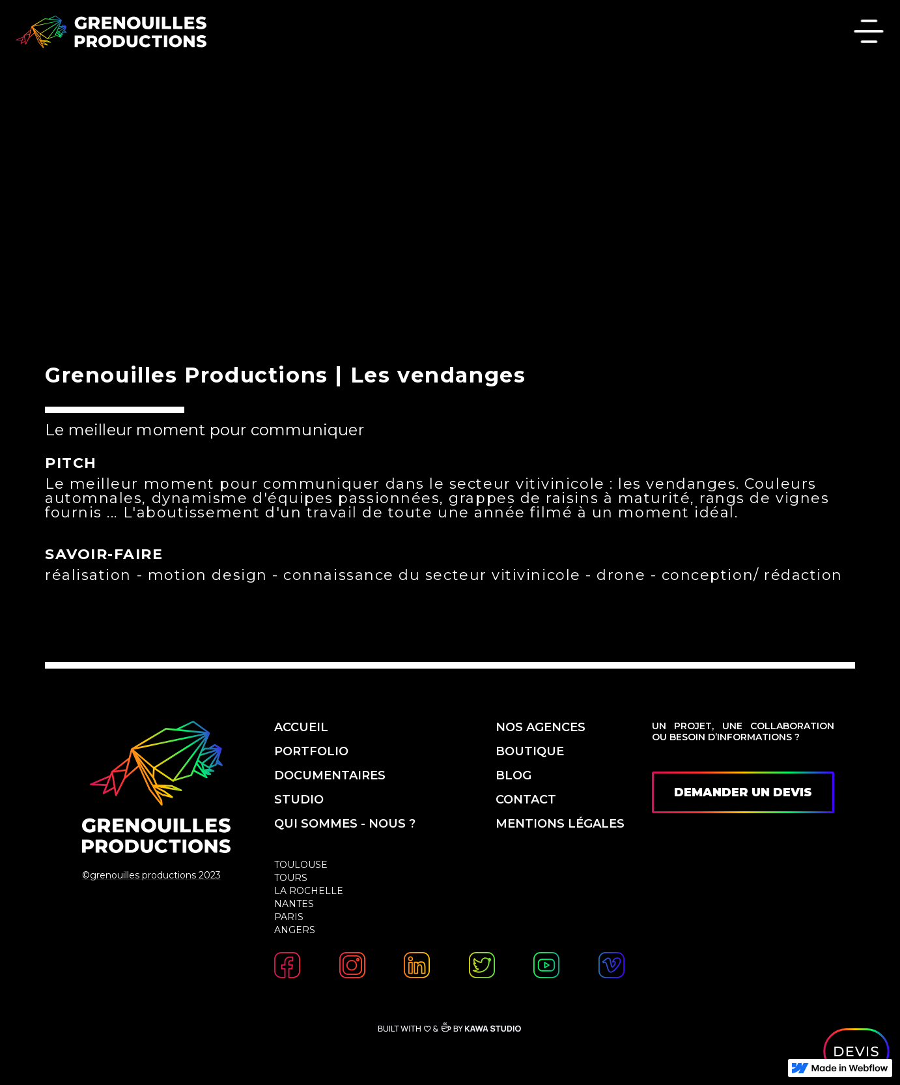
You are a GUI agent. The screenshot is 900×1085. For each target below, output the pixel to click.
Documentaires (330, 775)
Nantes (294, 904)
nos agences (540, 727)
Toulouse (301, 865)
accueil (301, 727)
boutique (530, 751)
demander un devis (743, 792)
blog (513, 775)
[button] (868, 33)
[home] (111, 32)
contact (526, 799)
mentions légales (560, 824)
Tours (290, 878)
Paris (288, 917)
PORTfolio (311, 751)
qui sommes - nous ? (346, 824)
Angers (294, 930)
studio (299, 799)
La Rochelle (308, 891)
